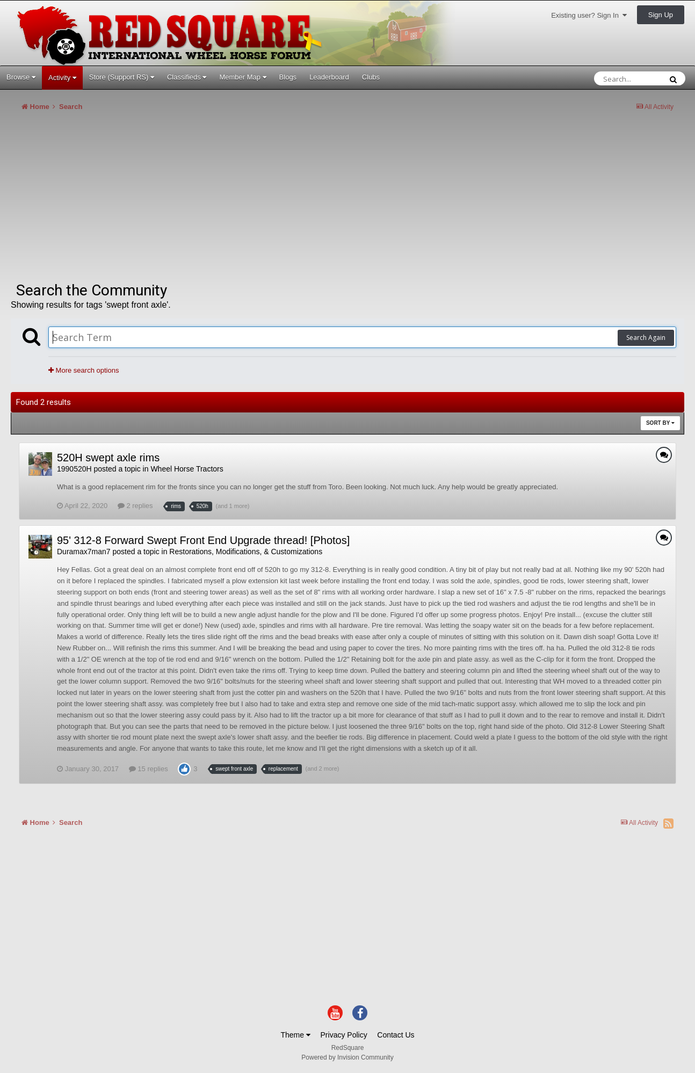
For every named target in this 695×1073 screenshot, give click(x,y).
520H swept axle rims (108, 457)
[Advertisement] (206, 201)
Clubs (371, 77)
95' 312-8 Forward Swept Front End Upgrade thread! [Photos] (203, 540)
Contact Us (395, 1035)
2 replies (135, 506)
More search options (83, 370)
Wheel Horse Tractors (186, 469)
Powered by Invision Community (347, 1057)
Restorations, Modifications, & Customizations (245, 551)
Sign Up (660, 15)
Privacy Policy (344, 1035)
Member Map (242, 77)
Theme (295, 1035)
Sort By (660, 423)
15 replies (148, 769)
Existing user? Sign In (589, 15)
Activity (62, 78)
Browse (20, 77)
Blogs (288, 77)
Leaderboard (329, 77)
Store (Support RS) (121, 77)
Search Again (645, 337)
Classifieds (186, 77)
